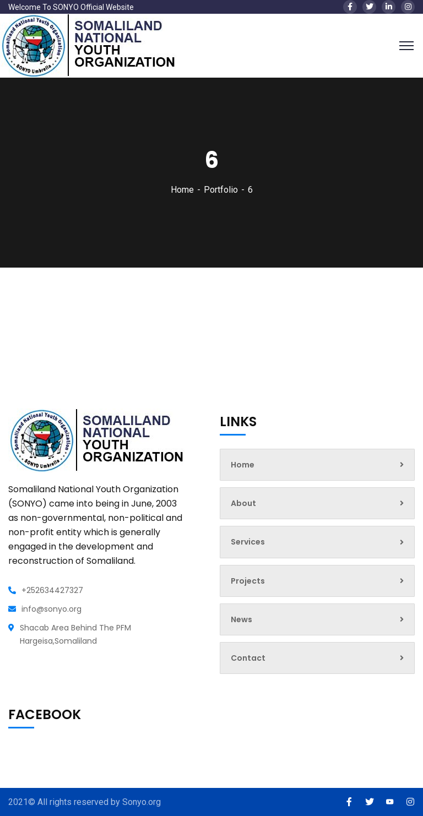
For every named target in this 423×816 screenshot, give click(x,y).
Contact (317, 657)
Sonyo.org (141, 802)
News (317, 619)
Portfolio (221, 189)
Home (182, 189)
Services (317, 541)
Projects (317, 580)
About (317, 503)
